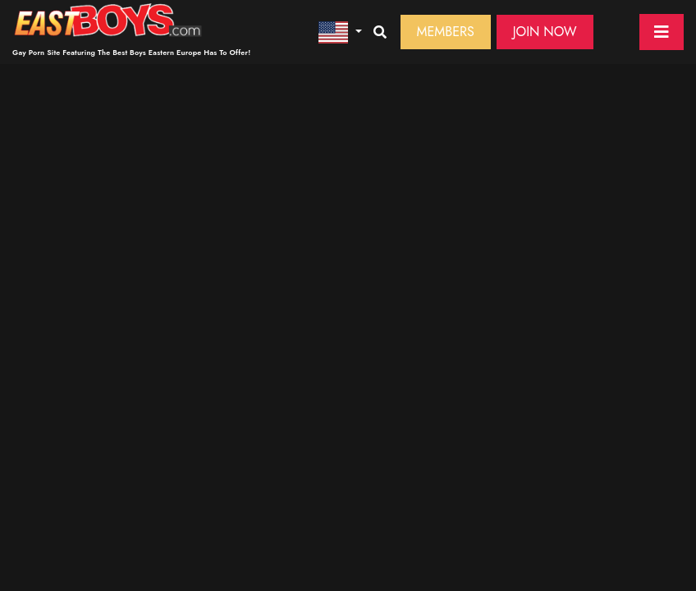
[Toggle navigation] (661, 32)
